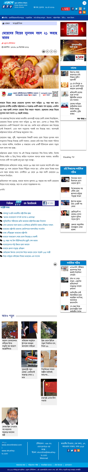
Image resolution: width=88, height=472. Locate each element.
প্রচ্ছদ (6, 23)
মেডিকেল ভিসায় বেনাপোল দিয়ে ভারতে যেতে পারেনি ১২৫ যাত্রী (26, 252)
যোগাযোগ (68, 465)
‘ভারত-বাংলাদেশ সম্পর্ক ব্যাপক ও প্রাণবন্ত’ (19, 217)
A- (47, 51)
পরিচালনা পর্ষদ (33, 465)
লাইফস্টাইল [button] (57, 18)
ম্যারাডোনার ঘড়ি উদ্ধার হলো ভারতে (16, 244)
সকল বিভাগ (71, 18)
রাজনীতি (11, 18)
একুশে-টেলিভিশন (30, 470)
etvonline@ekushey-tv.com (46, 454)
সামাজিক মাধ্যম (46, 465)
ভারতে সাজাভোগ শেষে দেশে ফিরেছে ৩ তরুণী (20, 236)
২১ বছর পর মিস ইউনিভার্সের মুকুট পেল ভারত (20, 240)
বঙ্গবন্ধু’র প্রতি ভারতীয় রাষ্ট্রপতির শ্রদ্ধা (17, 213)
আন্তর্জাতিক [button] (30, 18)
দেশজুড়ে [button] (22, 18)
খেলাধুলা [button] (43, 18)
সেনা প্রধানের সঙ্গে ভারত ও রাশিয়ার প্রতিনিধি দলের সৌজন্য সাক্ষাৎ (28, 225)
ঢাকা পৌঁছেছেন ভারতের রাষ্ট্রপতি (15, 232)
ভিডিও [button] (64, 18)
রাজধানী (16, 18)
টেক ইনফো (59, 465)
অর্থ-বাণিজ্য (37, 18)
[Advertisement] (29, 292)
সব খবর (81, 118)
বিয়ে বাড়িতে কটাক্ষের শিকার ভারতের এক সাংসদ (21, 256)
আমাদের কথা (21, 465)
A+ (55, 51)
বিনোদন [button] (50, 18)
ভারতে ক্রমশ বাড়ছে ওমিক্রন (13, 248)
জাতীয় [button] (6, 18)
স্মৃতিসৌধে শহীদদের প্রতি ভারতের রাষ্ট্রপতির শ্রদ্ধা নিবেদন (24, 221)
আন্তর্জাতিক (17, 23)
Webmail (44, 458)
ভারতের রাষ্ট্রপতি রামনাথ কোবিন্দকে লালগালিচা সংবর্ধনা (24, 229)
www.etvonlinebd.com (12, 444)
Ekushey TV (68, 157)
